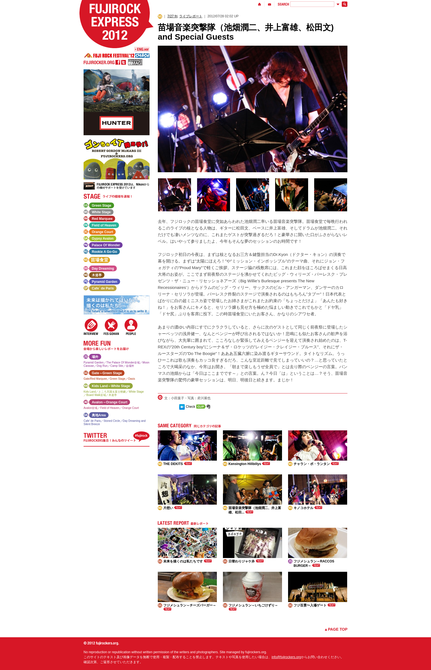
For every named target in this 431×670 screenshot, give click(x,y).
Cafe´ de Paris (103, 288)
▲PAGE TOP (335, 629)
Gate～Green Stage (107, 373)
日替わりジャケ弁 (246, 561)
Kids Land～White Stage (111, 386)
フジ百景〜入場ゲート (314, 605)
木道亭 (97, 275)
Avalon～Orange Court (109, 402)
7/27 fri (172, 16)
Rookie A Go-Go (104, 252)
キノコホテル (308, 508)
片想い (172, 508)
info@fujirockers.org (286, 657)
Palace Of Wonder (106, 245)
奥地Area (99, 415)
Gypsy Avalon (103, 238)
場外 (95, 357)
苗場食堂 (99, 260)
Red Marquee (102, 219)
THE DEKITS (177, 464)
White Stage (101, 212)
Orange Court (102, 232)
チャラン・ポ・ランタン (316, 464)
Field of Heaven (104, 225)
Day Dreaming (103, 268)
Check (190, 407)
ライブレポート (190, 16)
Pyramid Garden (104, 282)
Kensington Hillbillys (249, 464)
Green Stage (101, 205)
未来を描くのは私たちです (187, 561)
